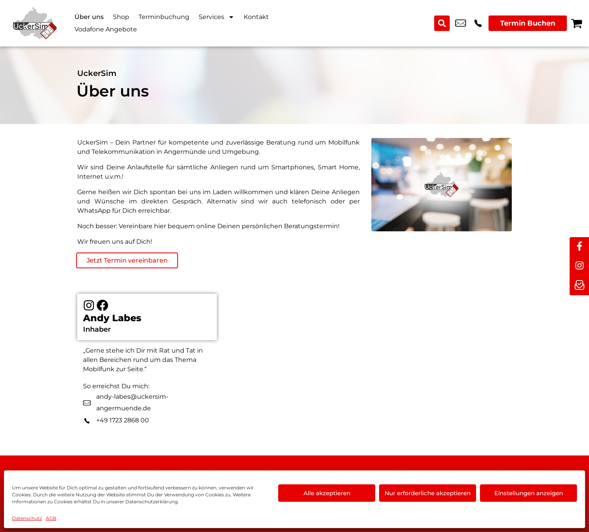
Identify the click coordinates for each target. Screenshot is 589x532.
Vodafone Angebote (105, 29)
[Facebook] (102, 305)
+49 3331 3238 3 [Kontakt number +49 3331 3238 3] (478, 23)
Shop (121, 17)
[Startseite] (35, 23)
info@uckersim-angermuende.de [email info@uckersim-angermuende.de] (460, 23)
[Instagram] (89, 305)
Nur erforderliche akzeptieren (428, 493)
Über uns (89, 17)
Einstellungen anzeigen (528, 493)
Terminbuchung (164, 17)
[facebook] (579, 247)
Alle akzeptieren (326, 493)
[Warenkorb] (576, 23)
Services (216, 17)
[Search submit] (442, 23)
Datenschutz (27, 518)
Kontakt (256, 17)
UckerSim (96, 73)
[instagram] (579, 266)
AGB (51, 518)
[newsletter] (579, 285)
